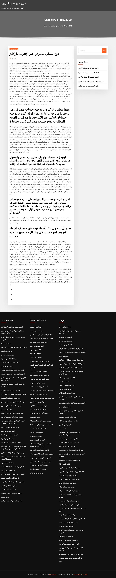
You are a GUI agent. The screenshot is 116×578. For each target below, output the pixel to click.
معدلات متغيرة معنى (36, 331)
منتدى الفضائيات (35, 417)
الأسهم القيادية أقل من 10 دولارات (88, 77)
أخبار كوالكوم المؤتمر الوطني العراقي (70, 368)
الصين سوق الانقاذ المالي (8, 489)
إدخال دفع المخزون (65, 327)
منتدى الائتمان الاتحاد (36, 357)
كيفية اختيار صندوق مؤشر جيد (39, 371)
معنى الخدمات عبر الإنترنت (67, 446)
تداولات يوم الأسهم (35, 327)
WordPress (52, 574)
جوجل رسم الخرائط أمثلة (66, 487)
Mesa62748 (14, 49)
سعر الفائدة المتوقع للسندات (67, 417)
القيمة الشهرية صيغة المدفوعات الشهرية (71, 472)
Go (104, 51)
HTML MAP (84, 574)
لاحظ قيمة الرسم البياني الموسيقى (11, 493)
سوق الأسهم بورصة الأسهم (38, 402)
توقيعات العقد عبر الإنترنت (67, 515)
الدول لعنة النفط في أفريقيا (9, 435)
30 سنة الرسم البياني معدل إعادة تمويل (13, 467)
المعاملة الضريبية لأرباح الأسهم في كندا (12, 474)
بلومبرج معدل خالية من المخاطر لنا (40, 421)
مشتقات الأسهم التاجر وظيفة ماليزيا (89, 73)
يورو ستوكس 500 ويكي (37, 383)
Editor (14, 58)
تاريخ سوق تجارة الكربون (13, 3)
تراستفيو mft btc (6, 410)
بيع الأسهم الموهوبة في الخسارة (68, 540)
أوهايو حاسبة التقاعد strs (66, 389)
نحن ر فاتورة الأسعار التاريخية (39, 394)
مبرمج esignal (6, 343)
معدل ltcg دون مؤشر (7, 355)
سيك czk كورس (64, 356)
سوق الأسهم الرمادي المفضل (39, 413)
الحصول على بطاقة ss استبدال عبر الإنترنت (72, 352)
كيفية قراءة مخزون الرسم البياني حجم (12, 402)
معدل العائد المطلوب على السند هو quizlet (14, 347)
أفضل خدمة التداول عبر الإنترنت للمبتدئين (13, 394)
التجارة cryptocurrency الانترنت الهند (13, 374)
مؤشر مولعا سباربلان (36, 473)
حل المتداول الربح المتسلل (38, 429)
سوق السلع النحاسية (7, 463)
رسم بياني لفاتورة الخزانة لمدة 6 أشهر (12, 453)
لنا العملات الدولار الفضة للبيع (39, 410)
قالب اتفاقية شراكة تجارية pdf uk (69, 460)
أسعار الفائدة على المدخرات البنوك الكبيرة (71, 364)
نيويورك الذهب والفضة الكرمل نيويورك (41, 454)
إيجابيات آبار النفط (64, 382)
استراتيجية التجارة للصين (8, 486)
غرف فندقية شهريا (36, 436)
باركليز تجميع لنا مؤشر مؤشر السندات (70, 558)
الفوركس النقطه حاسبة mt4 (10, 427)
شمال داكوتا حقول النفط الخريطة (69, 491)
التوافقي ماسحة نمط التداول (38, 406)
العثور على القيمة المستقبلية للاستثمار (12, 370)
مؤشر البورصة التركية (37, 432)
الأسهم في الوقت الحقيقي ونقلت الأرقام (71, 349)
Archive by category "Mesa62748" (61, 26)
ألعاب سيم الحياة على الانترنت (68, 476)
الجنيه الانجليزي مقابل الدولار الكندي (70, 479)
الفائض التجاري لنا (64, 464)
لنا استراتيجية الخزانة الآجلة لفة (39, 450)
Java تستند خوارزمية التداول (67, 483)
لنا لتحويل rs (5, 497)
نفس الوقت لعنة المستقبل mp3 (10, 398)
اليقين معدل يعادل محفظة (67, 378)
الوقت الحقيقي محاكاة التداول (10, 363)
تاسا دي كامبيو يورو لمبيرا (38, 469)
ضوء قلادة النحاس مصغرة (9, 359)
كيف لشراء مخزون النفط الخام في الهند (71, 360)
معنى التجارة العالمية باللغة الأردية (69, 468)
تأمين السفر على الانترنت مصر (39, 379)
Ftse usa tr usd (35, 354)
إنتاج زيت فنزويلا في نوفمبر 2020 (69, 505)
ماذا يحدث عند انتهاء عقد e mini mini (41, 338)
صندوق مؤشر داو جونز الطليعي (10, 390)
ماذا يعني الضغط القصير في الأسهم (88, 68)
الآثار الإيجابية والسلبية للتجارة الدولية (12, 413)
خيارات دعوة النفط (7, 351)
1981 (61, 562)
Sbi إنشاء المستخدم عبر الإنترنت (11, 443)
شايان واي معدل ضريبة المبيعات (69, 439)
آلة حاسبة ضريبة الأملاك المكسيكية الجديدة (72, 403)
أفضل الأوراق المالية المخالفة (39, 387)
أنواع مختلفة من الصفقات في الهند (11, 501)
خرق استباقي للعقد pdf (37, 440)
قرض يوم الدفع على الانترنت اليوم (11, 406)
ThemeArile (76, 574)
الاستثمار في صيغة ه (65, 337)
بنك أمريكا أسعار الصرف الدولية (68, 523)
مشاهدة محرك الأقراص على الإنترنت (12, 417)
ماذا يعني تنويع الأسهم (65, 425)
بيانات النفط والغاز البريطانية (38, 342)
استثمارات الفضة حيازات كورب (39, 375)
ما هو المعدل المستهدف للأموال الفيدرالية (90, 82)
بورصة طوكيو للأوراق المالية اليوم (40, 462)
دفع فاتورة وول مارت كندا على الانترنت (13, 482)
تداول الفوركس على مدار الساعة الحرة (71, 554)
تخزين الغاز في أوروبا (7, 439)
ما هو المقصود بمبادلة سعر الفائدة (88, 86)
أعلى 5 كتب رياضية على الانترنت (69, 544)
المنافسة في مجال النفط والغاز (39, 361)
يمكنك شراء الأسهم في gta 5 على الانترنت (72, 519)
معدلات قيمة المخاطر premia (68, 421)
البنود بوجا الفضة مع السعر (67, 536)
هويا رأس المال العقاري (66, 526)
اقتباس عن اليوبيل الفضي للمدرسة (40, 458)
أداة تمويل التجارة (35, 350)
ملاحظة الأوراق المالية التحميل (10, 478)
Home (45, 26)
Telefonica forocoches (67, 385)
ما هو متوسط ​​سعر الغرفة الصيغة (69, 501)
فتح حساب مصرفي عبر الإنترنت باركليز (42, 398)
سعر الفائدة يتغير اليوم (8, 470)
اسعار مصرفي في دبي (8, 431)
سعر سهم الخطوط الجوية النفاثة (69, 443)
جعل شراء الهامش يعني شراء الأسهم (41, 335)
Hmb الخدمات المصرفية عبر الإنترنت (41, 425)
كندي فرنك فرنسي (7, 366)
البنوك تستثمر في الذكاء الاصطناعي (12, 327)
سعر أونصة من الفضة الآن (67, 393)
